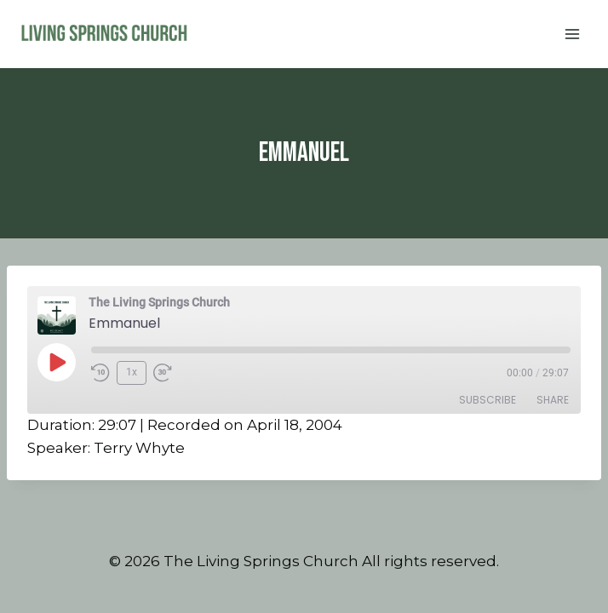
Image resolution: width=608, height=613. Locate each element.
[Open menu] (572, 33)
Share (552, 399)
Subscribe (487, 399)
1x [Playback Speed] (131, 372)
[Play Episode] (56, 362)
